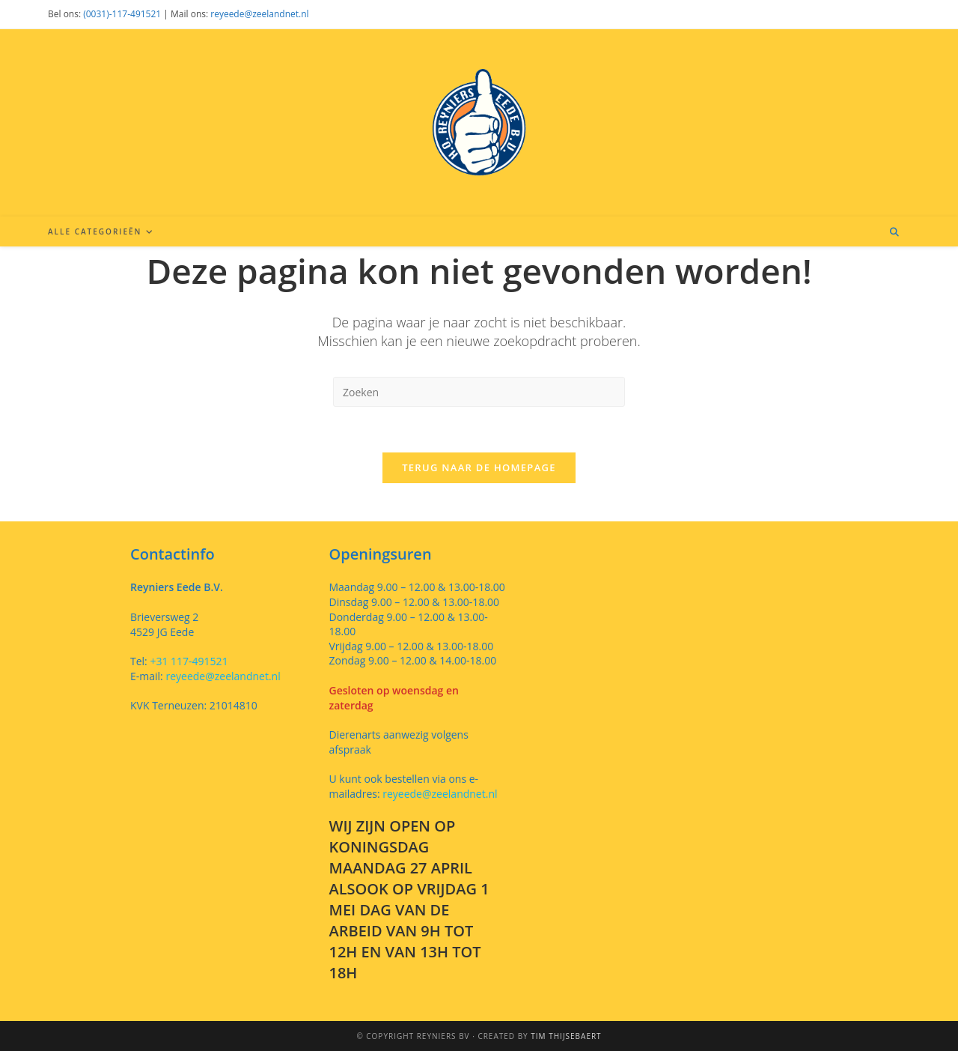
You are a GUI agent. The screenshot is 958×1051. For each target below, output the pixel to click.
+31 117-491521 (187, 661)
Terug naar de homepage (479, 467)
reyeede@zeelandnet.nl (259, 13)
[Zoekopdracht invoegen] (479, 392)
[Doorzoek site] (894, 232)
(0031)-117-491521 (122, 13)
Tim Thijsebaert (566, 1036)
